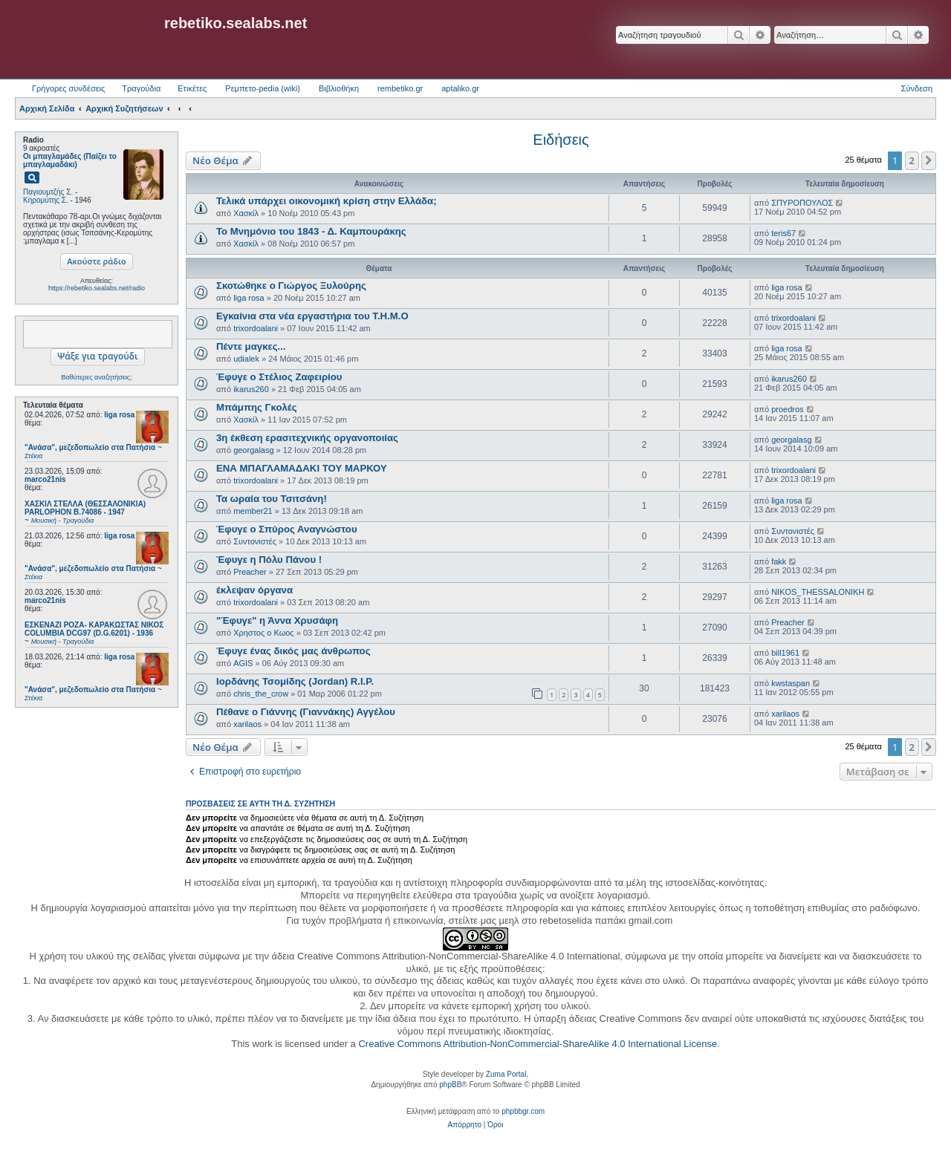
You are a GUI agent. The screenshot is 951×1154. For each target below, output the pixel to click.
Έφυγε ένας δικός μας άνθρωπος (293, 650)
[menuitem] (464, 1125)
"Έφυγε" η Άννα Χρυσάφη (277, 620)
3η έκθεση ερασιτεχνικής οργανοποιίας (307, 437)
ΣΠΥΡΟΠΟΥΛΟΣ (802, 202)
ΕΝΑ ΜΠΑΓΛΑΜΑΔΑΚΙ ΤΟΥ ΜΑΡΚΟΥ (301, 468)
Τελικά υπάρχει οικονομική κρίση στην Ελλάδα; (326, 200)
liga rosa (119, 415)
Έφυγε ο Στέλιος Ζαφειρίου (279, 376)
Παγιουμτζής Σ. (48, 192)
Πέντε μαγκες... (251, 346)
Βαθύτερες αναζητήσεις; (96, 377)
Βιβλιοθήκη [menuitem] (339, 88)
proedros (787, 409)
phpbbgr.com (523, 1111)
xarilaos (247, 724)
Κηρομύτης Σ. (45, 200)
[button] (928, 160)
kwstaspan (790, 683)
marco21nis (45, 479)
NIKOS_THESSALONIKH (817, 591)
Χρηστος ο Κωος (263, 632)
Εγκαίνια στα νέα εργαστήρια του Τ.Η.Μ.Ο (312, 316)
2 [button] (912, 160)
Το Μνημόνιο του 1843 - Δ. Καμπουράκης (311, 231)
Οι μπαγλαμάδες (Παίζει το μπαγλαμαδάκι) (70, 160)
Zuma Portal (506, 1074)
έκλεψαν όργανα (254, 590)
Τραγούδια (141, 88)
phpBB (450, 1084)
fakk (778, 561)
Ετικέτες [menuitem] (192, 88)
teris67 (783, 233)
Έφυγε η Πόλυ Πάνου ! (269, 559)
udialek (246, 358)
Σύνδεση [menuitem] (916, 88)
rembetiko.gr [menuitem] (400, 88)
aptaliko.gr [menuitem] (460, 88)
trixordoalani (255, 328)
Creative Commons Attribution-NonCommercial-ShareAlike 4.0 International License (537, 1043)
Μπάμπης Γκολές (256, 407)
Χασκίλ (246, 213)
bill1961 (785, 652)
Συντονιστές (254, 541)
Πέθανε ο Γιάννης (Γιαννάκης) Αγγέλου (305, 711)
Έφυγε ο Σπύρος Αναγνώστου (286, 529)
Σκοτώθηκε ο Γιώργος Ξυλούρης (291, 285)
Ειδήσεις (560, 139)
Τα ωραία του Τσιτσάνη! (271, 498)
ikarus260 (251, 389)
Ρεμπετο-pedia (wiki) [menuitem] (262, 88)
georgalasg (253, 450)
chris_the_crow (260, 693)
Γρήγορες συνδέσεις (68, 88)
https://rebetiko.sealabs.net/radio (96, 288)
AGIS (243, 663)
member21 (253, 510)
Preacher (250, 571)
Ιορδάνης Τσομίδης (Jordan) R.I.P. (295, 681)
